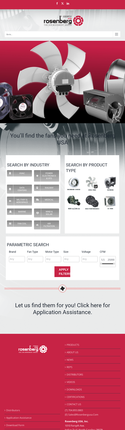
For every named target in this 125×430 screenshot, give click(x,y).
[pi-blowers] (110, 176)
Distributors (13, 410)
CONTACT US (74, 404)
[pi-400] (74, 195)
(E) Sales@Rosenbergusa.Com (81, 414)
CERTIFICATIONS (76, 397)
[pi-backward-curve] (74, 176)
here (96, 305)
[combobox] (17, 259)
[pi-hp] (92, 195)
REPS (69, 367)
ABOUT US (72, 352)
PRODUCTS (73, 345)
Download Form (15, 425)
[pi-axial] (92, 176)
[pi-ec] (110, 195)
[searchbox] (23, 259)
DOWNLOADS (74, 389)
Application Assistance (18, 417)
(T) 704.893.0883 (74, 410)
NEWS (70, 359)
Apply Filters (64, 271)
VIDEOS (71, 382)
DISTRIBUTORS (75, 374)
